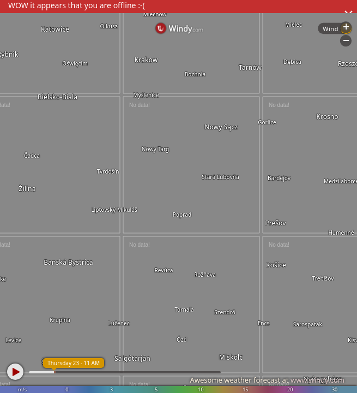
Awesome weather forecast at (267, 380)
